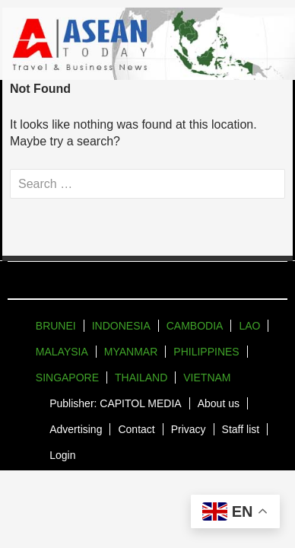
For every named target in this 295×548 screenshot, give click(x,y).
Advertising (75, 429)
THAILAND (141, 377)
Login (62, 455)
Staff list (241, 429)
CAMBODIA (195, 326)
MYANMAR (131, 352)
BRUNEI (56, 326)
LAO (249, 326)
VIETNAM (206, 377)
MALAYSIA (62, 352)
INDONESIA (121, 326)
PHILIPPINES (206, 352)
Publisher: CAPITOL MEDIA (115, 403)
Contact (136, 429)
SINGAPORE (67, 377)
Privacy (188, 429)
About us (218, 403)
